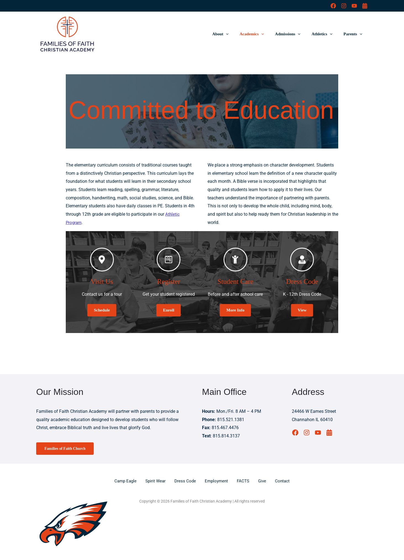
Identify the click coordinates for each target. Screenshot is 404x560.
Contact (285, 481)
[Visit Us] (102, 259)
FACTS (244, 481)
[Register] (168, 259)
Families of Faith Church (66, 448)
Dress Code (302, 281)
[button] (238, 34)
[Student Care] (235, 259)
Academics (261, 34)
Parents (354, 34)
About (233, 34)
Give (264, 481)
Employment (217, 481)
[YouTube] (354, 6)
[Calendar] (365, 6)
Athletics (326, 34)
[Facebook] (333, 6)
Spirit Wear (154, 481)
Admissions (294, 34)
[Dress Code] (302, 259)
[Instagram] (344, 6)
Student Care (235, 281)
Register (168, 281)
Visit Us (102, 281)
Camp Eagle (123, 481)
